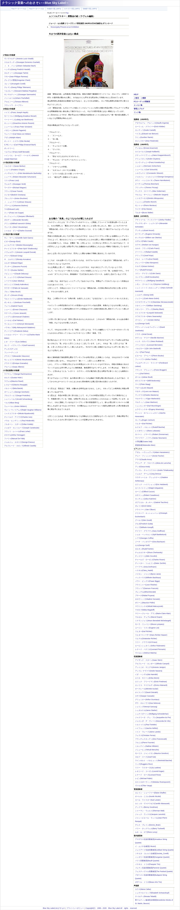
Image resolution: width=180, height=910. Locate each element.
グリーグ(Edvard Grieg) (13, 256)
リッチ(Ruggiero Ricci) (144, 764)
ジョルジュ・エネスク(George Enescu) (19, 442)
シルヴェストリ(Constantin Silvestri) (149, 173)
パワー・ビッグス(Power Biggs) (147, 581)
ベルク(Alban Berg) (11, 403)
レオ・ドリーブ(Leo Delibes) (15, 342)
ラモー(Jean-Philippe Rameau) (16, 77)
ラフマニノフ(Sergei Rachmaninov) (18, 374)
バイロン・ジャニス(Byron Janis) (148, 574)
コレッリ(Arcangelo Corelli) (14, 84)
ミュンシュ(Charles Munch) (145, 202)
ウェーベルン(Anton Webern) (15, 406)
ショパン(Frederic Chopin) (14, 170)
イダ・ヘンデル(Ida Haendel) (146, 674)
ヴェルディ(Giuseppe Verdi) (15, 184)
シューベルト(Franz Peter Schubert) (18, 127)
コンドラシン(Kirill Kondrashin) (147, 277)
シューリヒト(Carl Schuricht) (146, 170)
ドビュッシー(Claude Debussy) (16, 274)
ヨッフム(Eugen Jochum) (145, 420)
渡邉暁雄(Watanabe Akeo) (145, 445)
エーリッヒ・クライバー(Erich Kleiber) (150, 127)
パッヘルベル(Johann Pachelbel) (17, 98)
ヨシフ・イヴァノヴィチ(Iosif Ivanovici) (19, 345)
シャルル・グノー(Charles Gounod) (18, 231)
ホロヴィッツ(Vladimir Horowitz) (147, 599)
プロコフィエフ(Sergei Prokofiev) (17, 396)
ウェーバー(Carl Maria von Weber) (17, 134)
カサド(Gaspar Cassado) (144, 696)
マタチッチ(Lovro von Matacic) (147, 391)
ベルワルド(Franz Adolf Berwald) (17, 152)
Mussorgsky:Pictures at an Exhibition (65, 27)
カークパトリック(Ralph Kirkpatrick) (149, 488)
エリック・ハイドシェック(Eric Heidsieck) (151, 484)
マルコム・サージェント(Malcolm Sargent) (151, 195)
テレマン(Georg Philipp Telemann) (17, 87)
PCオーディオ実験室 (142, 102)
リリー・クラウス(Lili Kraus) (146, 642)
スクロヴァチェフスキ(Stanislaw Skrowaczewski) (154, 302)
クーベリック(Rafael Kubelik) (146, 252)
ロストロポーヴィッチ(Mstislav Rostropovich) (152, 782)
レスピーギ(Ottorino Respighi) (15, 385)
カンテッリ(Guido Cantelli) (145, 130)
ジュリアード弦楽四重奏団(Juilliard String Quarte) (154, 850)
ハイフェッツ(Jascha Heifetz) (146, 728)
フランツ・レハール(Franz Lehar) (17, 431)
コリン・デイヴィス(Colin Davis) (148, 273)
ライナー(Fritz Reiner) (143, 209)
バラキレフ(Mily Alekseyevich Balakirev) (19, 327)
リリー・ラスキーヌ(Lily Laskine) (148, 768)
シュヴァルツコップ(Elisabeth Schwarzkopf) (152, 893)
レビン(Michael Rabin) (143, 778)
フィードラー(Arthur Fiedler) (146, 359)
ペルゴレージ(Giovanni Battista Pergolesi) (20, 91)
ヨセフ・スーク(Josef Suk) (145, 757)
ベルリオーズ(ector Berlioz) (14, 166)
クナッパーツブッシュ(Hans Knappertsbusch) (153, 155)
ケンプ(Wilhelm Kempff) (144, 527)
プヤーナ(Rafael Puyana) (145, 595)
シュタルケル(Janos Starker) (146, 710)
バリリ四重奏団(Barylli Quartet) (147, 861)
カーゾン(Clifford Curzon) (145, 492)
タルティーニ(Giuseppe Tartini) (16, 73)
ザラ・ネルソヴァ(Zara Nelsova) (147, 703)
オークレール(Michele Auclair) (146, 689)
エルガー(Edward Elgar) (13, 263)
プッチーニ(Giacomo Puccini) (15, 267)
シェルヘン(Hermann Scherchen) (148, 166)
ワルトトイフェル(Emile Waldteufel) (18, 299)
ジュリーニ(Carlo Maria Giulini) (147, 298)
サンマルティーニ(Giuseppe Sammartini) (20, 94)
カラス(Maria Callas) (143, 889)
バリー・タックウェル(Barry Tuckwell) (150, 828)
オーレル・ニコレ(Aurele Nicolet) (148, 796)
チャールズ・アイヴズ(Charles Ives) (18, 417)
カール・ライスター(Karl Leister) (148, 800)
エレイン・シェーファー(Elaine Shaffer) (150, 793)
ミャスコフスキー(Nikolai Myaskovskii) (19, 413)
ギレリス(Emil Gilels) (143, 506)
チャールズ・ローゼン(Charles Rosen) (150, 560)
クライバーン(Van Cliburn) (145, 510)
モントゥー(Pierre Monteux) (146, 205)
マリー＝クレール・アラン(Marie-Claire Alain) (153, 613)
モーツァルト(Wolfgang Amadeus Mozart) (20, 116)
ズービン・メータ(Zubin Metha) (147, 320)
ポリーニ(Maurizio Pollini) (145, 603)
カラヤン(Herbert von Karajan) (147, 245)
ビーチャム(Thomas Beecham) (147, 184)
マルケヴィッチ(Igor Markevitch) (147, 399)
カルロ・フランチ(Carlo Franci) (147, 248)
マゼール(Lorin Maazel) (144, 388)
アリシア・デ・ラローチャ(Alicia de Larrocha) (153, 463)
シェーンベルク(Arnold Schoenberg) (18, 399)
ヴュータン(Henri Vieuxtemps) (16, 227)
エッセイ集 (138, 105)
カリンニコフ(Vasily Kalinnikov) (16, 284)
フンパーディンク (11, 352)
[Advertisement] (23, 32)
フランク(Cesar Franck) (13, 191)
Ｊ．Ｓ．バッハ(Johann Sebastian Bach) (20, 66)
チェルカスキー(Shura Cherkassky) (149, 552)
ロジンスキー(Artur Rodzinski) (146, 141)
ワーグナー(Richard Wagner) (15, 188)
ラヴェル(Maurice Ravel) (13, 381)
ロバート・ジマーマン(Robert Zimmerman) (151, 434)
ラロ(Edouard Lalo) (11, 209)
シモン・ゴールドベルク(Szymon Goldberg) (152, 284)
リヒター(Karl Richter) (143, 424)
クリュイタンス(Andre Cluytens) (147, 159)
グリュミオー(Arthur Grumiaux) (147, 699)
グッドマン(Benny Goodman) (146, 807)
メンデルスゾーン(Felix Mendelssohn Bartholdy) (22, 173)
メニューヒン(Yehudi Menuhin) (147, 750)
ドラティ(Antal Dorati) (143, 334)
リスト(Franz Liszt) (11, 180)
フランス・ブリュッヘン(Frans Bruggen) (151, 370)
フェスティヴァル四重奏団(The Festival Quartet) (154, 871)
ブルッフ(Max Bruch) (12, 292)
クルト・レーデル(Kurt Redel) (146, 259)
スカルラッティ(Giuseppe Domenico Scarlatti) (22, 62)
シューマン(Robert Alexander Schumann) (20, 177)
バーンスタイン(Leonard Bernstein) (149, 345)
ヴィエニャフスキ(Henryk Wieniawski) (19, 324)
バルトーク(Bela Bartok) (13, 388)
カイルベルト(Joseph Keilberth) (147, 152)
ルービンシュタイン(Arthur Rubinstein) (150, 646)
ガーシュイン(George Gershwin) (16, 392)
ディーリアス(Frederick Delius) (16, 331)
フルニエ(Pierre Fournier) (145, 743)
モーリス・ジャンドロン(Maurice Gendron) (152, 753)
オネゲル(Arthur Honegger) (14, 435)
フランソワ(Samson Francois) (146, 588)
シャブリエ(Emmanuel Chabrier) (16, 317)
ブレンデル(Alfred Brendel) (145, 592)
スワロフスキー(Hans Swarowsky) (148, 316)
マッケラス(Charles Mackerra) (147, 395)
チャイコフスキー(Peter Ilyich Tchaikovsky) (21, 249)
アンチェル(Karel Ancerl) (144, 230)
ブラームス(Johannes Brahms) (16, 206)
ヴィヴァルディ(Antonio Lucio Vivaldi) (19, 59)
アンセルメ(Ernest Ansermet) (146, 148)
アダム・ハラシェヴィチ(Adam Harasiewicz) (152, 452)
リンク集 (137, 112)
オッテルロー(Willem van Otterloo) (148, 238)
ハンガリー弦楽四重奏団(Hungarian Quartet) (152, 857)
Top (67, 13)
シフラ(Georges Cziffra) (144, 538)
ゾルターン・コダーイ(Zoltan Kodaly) (18, 424)
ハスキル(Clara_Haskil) (144, 570)
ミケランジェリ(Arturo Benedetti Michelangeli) (153, 621)
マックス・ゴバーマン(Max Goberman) (150, 191)
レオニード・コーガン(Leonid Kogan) (149, 771)
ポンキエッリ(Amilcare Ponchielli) (17, 302)
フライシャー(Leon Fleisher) (146, 585)
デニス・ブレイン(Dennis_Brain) (147, 825)
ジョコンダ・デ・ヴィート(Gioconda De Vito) (153, 721)
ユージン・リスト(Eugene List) (147, 628)
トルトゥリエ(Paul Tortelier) (146, 725)
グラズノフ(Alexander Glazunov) (17, 356)
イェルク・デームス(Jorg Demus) (148, 474)
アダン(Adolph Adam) (12, 138)
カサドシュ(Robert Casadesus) (147, 495)
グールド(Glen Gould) (143, 520)
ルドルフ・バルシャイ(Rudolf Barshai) (150, 427)
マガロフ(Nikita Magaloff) (145, 610)
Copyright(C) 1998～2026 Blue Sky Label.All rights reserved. (111, 908)
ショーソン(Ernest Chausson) (15, 310)
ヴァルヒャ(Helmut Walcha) (146, 653)
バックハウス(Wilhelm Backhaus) (148, 578)
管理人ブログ (139, 109)
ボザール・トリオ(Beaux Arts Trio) (148, 882)
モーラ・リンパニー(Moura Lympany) (149, 624)
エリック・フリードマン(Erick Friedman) (151, 682)
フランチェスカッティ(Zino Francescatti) (151, 739)
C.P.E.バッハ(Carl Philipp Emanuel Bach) (20, 145)
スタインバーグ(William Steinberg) (148, 306)
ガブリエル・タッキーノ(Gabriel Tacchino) (151, 502)
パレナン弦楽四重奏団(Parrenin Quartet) (150, 868)
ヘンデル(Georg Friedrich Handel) (17, 69)
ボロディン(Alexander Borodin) (16, 220)
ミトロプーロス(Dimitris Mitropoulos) (149, 198)
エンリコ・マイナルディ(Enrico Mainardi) (151, 685)
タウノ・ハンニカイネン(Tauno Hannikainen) (152, 180)
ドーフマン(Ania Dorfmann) (145, 567)
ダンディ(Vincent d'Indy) (13, 295)
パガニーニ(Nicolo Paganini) (15, 130)
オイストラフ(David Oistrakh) (146, 692)
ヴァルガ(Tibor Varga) (143, 786)
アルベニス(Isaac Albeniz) (14, 367)
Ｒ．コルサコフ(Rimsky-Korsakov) (17, 259)
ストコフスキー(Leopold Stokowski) (149, 313)
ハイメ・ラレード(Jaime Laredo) (148, 732)
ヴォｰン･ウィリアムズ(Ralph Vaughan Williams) (22, 410)
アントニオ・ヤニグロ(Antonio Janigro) (150, 667)
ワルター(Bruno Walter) (144, 213)
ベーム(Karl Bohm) (142, 373)
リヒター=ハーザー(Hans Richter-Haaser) (151, 635)
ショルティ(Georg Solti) (144, 295)
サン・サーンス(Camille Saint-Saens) (18, 238)
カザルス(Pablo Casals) (144, 241)
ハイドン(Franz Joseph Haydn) (16, 112)
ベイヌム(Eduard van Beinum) (146, 134)
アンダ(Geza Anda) (142, 467)
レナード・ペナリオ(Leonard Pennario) (150, 649)
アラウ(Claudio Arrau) (143, 459)
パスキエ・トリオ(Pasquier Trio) (147, 864)
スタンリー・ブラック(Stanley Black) (149, 309)
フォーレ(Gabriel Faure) (13, 306)
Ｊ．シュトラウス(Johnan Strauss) (17, 202)
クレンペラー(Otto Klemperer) (146, 263)
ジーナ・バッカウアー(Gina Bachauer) (150, 542)
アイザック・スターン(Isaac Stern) (148, 660)
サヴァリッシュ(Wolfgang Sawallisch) (149, 281)
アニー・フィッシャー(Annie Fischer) (149, 456)
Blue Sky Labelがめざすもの (54, 908)
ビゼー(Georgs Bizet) (12, 241)
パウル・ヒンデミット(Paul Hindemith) (19, 421)
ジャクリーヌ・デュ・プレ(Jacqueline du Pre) (153, 717)
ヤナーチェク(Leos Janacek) (15, 313)
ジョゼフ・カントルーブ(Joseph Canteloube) (21, 428)
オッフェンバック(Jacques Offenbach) (19, 216)
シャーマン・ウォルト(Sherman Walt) (150, 811)
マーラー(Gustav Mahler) (14, 270)
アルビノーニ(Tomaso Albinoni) (16, 102)
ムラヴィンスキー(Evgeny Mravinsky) (149, 409)
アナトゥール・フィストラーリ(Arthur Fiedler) (153, 220)
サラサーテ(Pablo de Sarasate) (16, 288)
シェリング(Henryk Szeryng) (146, 707)
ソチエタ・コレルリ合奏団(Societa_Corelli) (152, 853)
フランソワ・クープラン (13, 105)
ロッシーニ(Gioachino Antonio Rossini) (19, 123)
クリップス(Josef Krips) (144, 256)
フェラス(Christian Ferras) (145, 735)
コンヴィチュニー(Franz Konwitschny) (150, 162)
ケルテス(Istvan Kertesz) (144, 266)
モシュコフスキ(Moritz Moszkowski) (18, 360)
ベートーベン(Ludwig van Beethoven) (18, 120)
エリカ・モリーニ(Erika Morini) (147, 678)
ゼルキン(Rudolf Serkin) (144, 549)
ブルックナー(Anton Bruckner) (16, 198)
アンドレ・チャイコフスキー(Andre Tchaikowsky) (154, 470)
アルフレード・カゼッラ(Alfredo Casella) (20, 446)
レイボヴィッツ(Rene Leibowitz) (147, 431)
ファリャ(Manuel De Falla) (14, 439)
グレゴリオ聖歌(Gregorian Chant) (17, 80)
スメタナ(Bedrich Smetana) (15, 195)
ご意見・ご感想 (140, 98)
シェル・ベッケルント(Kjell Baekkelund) (150, 535)
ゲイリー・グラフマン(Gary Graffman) (150, 531)
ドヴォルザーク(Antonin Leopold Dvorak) (20, 252)
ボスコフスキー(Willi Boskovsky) (147, 381)
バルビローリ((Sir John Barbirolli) (148, 349)
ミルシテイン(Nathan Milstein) (147, 746)
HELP (136, 94)
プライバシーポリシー (75, 908)
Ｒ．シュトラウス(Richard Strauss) (18, 277)
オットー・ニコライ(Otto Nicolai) (17, 141)
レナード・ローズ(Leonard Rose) (148, 775)
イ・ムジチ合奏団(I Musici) (145, 846)
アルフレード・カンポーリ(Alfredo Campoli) (152, 664)
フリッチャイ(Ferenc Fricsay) (146, 187)
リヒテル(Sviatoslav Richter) (146, 639)
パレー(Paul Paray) (142, 352)
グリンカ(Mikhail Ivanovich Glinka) (17, 223)
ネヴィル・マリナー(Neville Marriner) (149, 338)
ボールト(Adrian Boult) (144, 377)
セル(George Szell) (142, 324)
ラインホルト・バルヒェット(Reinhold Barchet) (153, 760)
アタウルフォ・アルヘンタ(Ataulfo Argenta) (152, 123)
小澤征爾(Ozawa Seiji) (143, 442)
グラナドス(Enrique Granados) (16, 363)
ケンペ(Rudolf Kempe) (143, 270)
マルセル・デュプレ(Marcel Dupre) (148, 617)
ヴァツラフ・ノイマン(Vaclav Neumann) (151, 438)
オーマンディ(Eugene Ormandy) (147, 234)
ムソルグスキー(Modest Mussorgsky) (18, 245)
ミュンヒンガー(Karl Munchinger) (148, 406)
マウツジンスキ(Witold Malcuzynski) (149, 606)
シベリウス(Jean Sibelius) (14, 281)
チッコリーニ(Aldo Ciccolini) (146, 556)
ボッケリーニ (9, 148)
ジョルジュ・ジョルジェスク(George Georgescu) (154, 177)
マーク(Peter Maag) (142, 384)
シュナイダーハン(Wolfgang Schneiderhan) (152, 714)
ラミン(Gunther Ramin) (144, 137)
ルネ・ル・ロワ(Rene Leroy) (146, 832)
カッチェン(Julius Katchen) (145, 499)
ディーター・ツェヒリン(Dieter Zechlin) (150, 563)
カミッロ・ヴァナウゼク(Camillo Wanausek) (152, 804)
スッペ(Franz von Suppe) (14, 213)
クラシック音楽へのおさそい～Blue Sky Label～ (35, 2)
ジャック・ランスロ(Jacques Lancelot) (150, 814)
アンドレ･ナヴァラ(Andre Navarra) (148, 671)
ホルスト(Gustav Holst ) (13, 378)
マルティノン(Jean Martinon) (146, 402)
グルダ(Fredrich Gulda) (144, 524)
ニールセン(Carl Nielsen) (14, 320)
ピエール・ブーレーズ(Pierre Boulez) (149, 356)
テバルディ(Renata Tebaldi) (145, 896)
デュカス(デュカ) (10, 349)
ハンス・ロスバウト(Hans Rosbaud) (149, 341)
